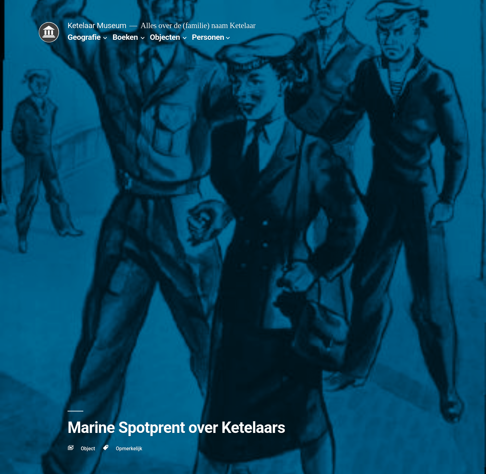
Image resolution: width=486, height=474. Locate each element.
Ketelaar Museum (97, 25)
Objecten (165, 37)
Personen (208, 37)
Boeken (125, 37)
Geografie (84, 37)
